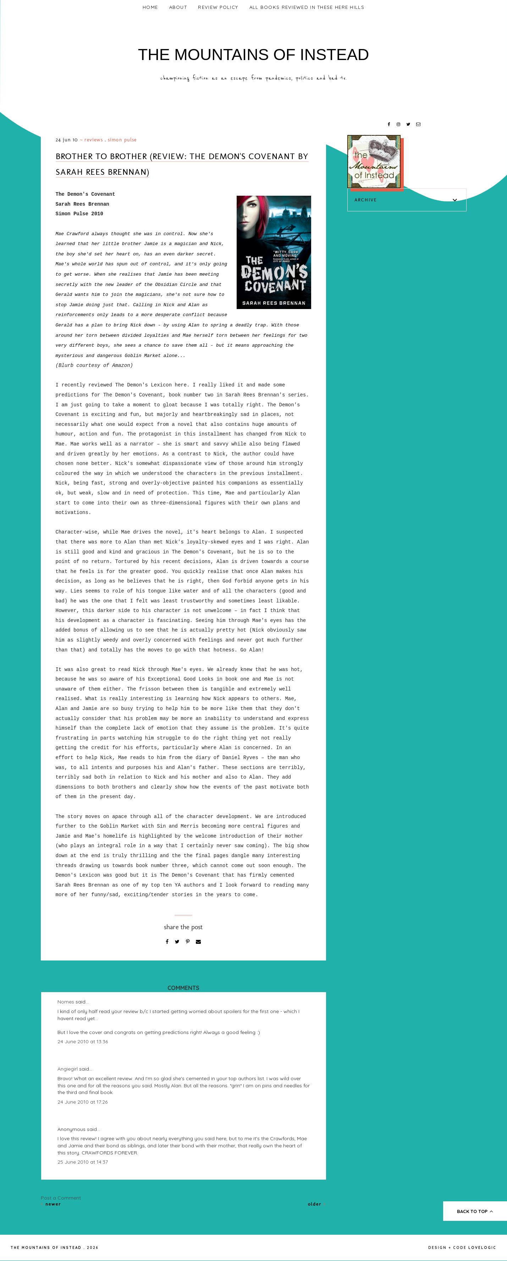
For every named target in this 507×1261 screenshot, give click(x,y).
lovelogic (482, 1247)
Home (150, 7)
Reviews (93, 140)
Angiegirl (67, 1069)
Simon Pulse (122, 140)
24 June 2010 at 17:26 (82, 1102)
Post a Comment (61, 1198)
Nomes (65, 1001)
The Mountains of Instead (253, 54)
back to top (475, 1211)
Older (317, 1204)
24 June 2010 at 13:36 (82, 1041)
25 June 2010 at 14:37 (82, 1162)
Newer (51, 1204)
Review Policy (218, 7)
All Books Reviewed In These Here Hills (306, 7)
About (178, 7)
